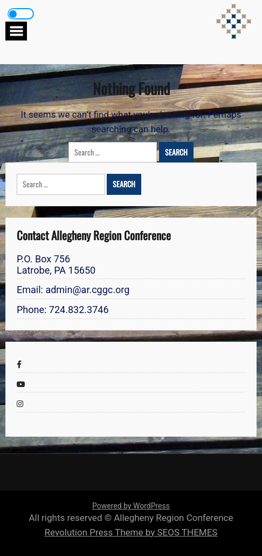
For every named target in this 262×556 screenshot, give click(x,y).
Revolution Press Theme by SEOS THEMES (131, 532)
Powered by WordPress (131, 505)
